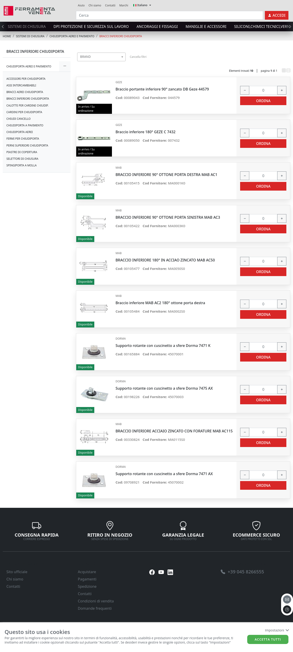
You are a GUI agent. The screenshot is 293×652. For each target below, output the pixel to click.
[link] (29, 10)
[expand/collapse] (65, 66)
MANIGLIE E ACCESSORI (206, 26)
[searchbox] (123, 62)
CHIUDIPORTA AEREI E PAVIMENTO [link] (71, 36)
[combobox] (101, 57)
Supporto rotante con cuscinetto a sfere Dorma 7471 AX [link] (164, 474)
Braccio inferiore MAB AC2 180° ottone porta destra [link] (160, 303)
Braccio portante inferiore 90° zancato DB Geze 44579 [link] (162, 89)
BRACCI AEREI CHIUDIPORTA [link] (24, 92)
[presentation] (4, 26)
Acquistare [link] (87, 571)
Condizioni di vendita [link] (96, 601)
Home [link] (7, 36)
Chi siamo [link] (95, 5)
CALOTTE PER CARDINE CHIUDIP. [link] (27, 105)
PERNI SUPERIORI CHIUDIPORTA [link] (27, 145)
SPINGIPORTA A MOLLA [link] (21, 165)
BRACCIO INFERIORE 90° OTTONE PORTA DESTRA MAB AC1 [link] (166, 175)
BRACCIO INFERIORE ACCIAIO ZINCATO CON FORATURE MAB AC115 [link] (174, 431)
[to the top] (287, 609)
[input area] (169, 15)
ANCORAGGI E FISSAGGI (157, 26)
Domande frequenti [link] (95, 608)
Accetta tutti (268, 639)
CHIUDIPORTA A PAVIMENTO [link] (24, 125)
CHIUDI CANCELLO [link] (18, 119)
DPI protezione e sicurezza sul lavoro (91, 26)
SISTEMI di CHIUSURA (27, 26)
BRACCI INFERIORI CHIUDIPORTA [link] (120, 36)
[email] (287, 599)
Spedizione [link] (87, 586)
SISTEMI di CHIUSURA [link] (30, 36)
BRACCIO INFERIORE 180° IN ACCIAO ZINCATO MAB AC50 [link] (165, 260)
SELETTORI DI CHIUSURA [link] (22, 159)
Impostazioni (276, 630)
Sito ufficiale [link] (16, 571)
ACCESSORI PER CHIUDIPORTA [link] (26, 79)
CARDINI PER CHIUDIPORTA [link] (24, 112)
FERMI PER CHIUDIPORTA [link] (22, 139)
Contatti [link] (110, 5)
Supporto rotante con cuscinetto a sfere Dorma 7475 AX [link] (164, 388)
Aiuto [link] (81, 5)
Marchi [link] (123, 5)
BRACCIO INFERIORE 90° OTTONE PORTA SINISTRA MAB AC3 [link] (168, 217)
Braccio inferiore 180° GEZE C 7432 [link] (146, 132)
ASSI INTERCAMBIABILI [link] (21, 85)
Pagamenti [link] (87, 579)
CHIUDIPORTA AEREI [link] (19, 132)
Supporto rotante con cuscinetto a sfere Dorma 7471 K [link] (163, 345)
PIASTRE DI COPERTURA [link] (21, 152)
